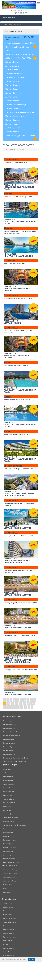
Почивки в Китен (8, 750)
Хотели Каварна (12, 128)
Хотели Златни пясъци (15, 104)
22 (25, 707)
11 (12, 703)
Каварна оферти (8, 836)
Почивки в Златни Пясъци (11, 735)
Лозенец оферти (8, 814)
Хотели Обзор (11, 69)
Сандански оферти (9, 847)
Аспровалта (7, 892)
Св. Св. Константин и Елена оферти (14, 825)
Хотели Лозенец (12, 131)
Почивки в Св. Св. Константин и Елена (15, 758)
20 (17, 707)
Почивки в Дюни (8, 721)
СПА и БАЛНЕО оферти (11, 862)
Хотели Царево (12, 100)
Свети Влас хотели (9, 918)
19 (13, 707)
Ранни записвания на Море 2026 (21, 43)
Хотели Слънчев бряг (15, 77)
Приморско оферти (9, 803)
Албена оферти (8, 773)
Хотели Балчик (12, 124)
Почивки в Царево (9, 754)
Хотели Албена (12, 66)
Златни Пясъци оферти (10, 817)
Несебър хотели (8, 926)
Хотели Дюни (11, 62)
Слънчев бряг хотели (10, 922)
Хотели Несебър (12, 81)
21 (21, 707)
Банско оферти (8, 844)
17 (5, 707)
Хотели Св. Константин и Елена (19, 112)
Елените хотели (8, 911)
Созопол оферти (8, 799)
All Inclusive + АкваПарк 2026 (21, 58)
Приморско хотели (9, 937)
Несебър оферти (8, 791)
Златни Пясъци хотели (10, 952)
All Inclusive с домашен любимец (21, 135)
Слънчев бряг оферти (10, 788)
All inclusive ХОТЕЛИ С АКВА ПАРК (14, 762)
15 (28, 703)
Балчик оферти (8, 832)
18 (9, 707)
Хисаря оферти (8, 851)
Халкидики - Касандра (10, 870)
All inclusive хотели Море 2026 (19, 54)
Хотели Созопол (12, 89)
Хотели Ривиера (12, 108)
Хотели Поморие (13, 85)
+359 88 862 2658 (19, 11)
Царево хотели (8, 944)
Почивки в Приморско (10, 747)
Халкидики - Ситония (10, 873)
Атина (5, 896)
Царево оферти (8, 810)
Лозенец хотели (8, 948)
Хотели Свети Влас (14, 73)
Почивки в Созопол (9, 743)
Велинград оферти (9, 840)
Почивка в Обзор (8, 739)
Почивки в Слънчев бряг (11, 732)
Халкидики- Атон (9, 877)
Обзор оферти (8, 780)
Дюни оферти (7, 769)
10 (8, 703)
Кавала (5, 888)
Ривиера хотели (8, 955)
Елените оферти (8, 777)
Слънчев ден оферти (10, 829)
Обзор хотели (7, 914)
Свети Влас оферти (9, 784)
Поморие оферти (9, 795)
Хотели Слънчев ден (14, 116)
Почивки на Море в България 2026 (18, 48)
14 (24, 703)
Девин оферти (8, 855)
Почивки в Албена (9, 728)
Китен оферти (7, 806)
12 (16, 703)
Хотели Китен (11, 97)
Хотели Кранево (12, 120)
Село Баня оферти (9, 858)
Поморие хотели (8, 929)
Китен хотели (7, 940)
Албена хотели (8, 907)
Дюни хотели (7, 903)
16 (33, 703)
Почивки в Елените (9, 724)
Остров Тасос (7, 885)
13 (20, 703)
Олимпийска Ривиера (10, 881)
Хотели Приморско (14, 93)
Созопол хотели (8, 933)
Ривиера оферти (8, 821)
